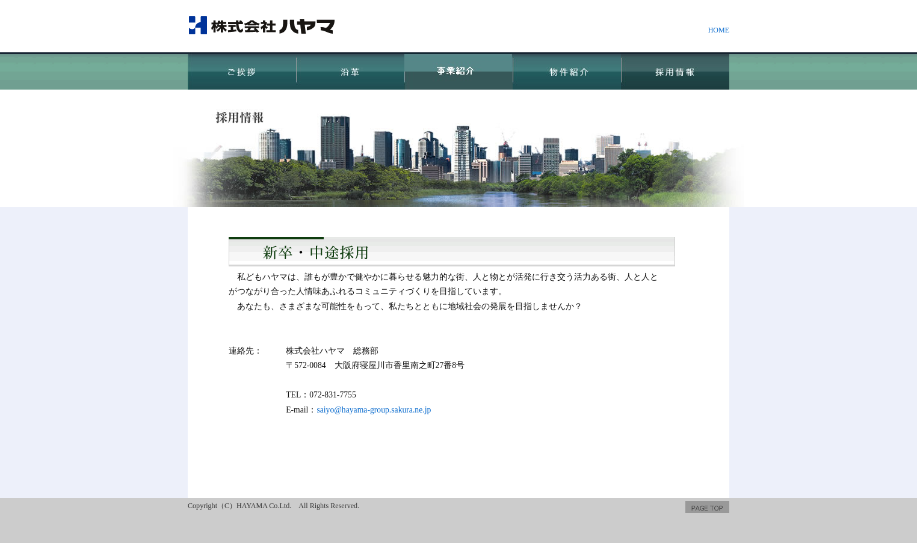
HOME (718, 30)
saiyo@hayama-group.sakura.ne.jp (373, 409)
